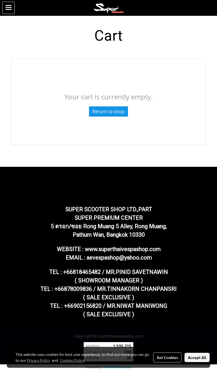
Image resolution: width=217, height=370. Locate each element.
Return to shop (108, 111)
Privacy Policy (38, 360)
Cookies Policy (72, 360)
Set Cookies (167, 357)
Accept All (197, 357)
